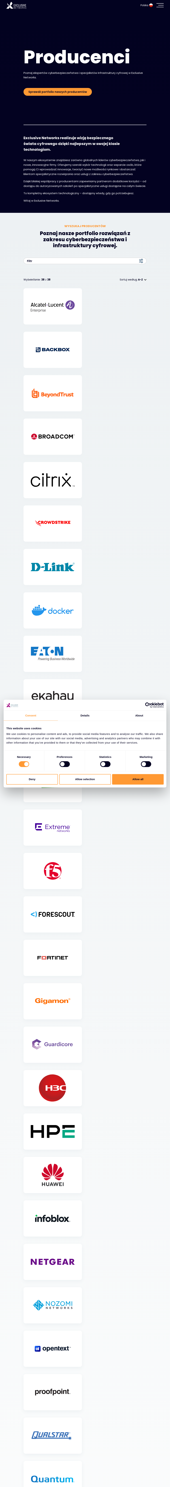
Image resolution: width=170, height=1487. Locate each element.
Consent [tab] (30, 715)
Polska (147, 5)
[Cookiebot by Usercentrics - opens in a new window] (148, 705)
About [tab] (139, 715)
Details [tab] (85, 715)
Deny (32, 779)
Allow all (137, 779)
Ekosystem (33, 1467)
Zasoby (30, 1476)
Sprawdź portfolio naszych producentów (57, 92)
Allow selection (85, 779)
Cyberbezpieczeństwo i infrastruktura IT (57, 1457)
